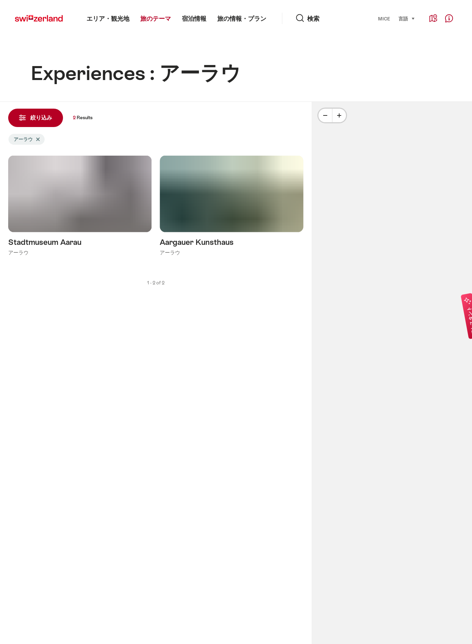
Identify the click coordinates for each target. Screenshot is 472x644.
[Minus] (325, 115)
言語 (406, 18)
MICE (384, 18)
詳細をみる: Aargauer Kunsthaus (231, 208)
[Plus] (339, 115)
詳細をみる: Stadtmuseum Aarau (80, 208)
